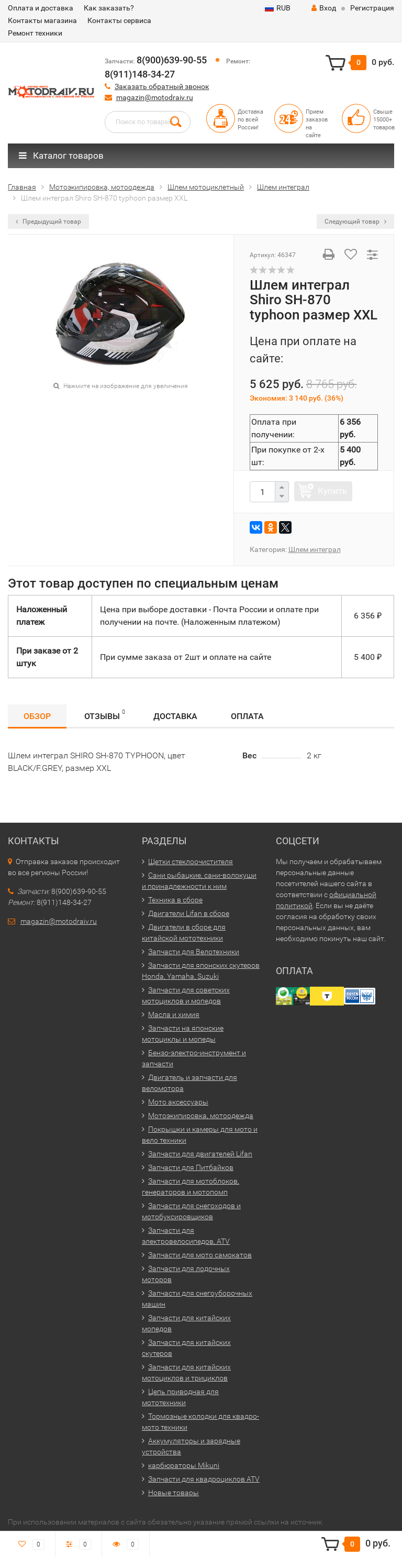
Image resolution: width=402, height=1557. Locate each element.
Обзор (37, 716)
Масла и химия (173, 1014)
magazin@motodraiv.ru (154, 97)
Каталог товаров (61, 155)
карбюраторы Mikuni (183, 1465)
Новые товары (173, 1492)
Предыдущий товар (48, 221)
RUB (278, 8)
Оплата (247, 716)
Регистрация (372, 8)
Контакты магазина (42, 20)
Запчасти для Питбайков (190, 1167)
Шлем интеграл (314, 549)
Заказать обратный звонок (162, 86)
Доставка (175, 716)
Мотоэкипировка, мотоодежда (200, 1115)
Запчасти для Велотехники (193, 951)
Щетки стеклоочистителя (190, 861)
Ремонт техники (35, 33)
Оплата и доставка (40, 8)
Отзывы (104, 714)
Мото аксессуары (178, 1102)
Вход (323, 8)
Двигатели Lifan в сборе (188, 913)
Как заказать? (109, 8)
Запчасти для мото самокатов (200, 1255)
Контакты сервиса (119, 20)
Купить (332, 490)
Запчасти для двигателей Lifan (200, 1154)
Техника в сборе (175, 900)
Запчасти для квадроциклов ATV (204, 1479)
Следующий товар (355, 221)
